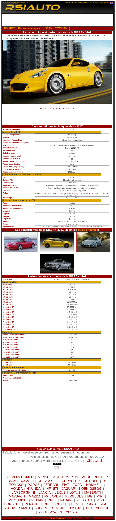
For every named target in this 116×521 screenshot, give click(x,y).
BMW (12, 481)
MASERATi (92, 492)
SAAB (91, 504)
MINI (100, 496)
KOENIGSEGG (90, 488)
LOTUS (74, 492)
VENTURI (103, 508)
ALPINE (43, 477)
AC (6, 477)
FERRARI (50, 485)
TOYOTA (74, 508)
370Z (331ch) (62, 28)
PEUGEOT (84, 500)
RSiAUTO (9, 28)
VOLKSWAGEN (50, 512)
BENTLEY (101, 477)
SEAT (104, 504)
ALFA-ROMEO (23, 477)
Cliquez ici (94, 460)
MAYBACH (17, 496)
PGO (100, 500)
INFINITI (51, 488)
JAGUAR (68, 488)
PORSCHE (12, 504)
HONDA (17, 488)
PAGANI (66, 500)
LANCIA (45, 492)
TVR (88, 508)
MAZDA (35, 496)
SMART (25, 508)
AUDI (86, 477)
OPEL (52, 500)
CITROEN (91, 481)
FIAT (65, 485)
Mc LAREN (52, 496)
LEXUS (60, 492)
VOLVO (71, 512)
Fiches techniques (29, 28)
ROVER (77, 504)
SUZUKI (58, 508)
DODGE (34, 485)
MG (90, 496)
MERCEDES (74, 496)
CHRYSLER (71, 481)
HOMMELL (94, 485)
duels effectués (88, 229)
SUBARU (41, 508)
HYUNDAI (34, 488)
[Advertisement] (57, 20)
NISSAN (47, 28)
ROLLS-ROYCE (55, 504)
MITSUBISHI (17, 500)
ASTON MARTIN (65, 477)
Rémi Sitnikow (57, 518)
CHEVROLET (48, 481)
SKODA (9, 508)
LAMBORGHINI (23, 492)
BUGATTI (27, 481)
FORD (77, 485)
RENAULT (32, 504)
